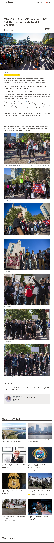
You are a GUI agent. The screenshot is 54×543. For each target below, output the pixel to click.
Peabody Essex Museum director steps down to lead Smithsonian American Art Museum (13, 466)
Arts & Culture (5, 470)
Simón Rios (8, 29)
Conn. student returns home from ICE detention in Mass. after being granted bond (12, 492)
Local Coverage (10, 16)
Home (5, 16)
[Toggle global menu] (3, 2)
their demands (23, 102)
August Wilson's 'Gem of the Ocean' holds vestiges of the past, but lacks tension (38, 518)
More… (14, 400)
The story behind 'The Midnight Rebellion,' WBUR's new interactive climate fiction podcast (38, 466)
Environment (5, 444)
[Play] (29, 495)
